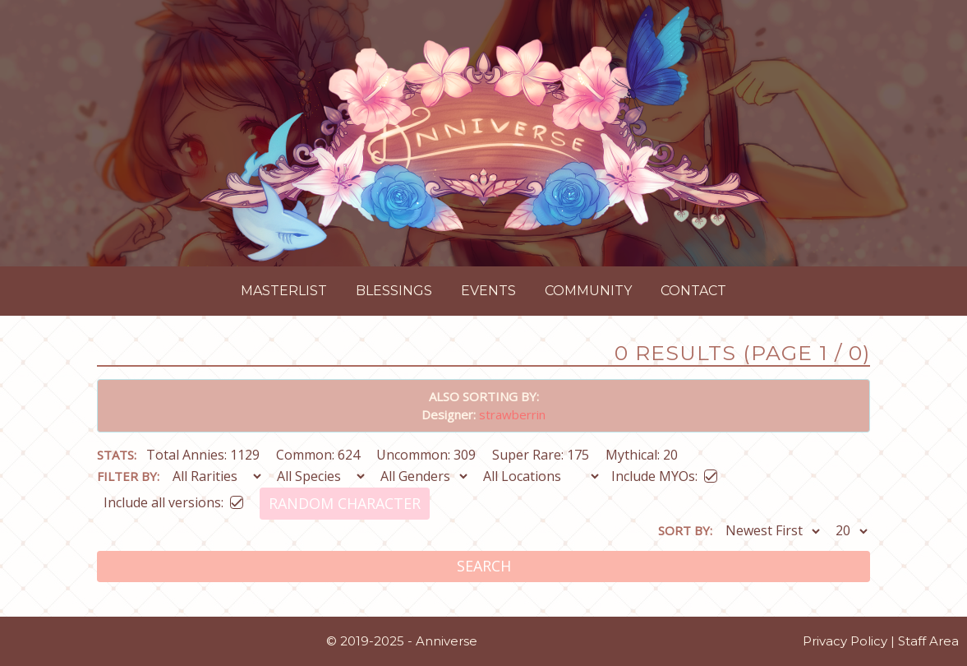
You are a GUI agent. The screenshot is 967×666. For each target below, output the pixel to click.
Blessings (394, 290)
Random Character (345, 503)
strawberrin (512, 414)
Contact (693, 290)
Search (484, 566)
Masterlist (284, 290)
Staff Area (928, 641)
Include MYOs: (664, 473)
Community (588, 290)
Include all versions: (173, 499)
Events (488, 290)
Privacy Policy (845, 641)
